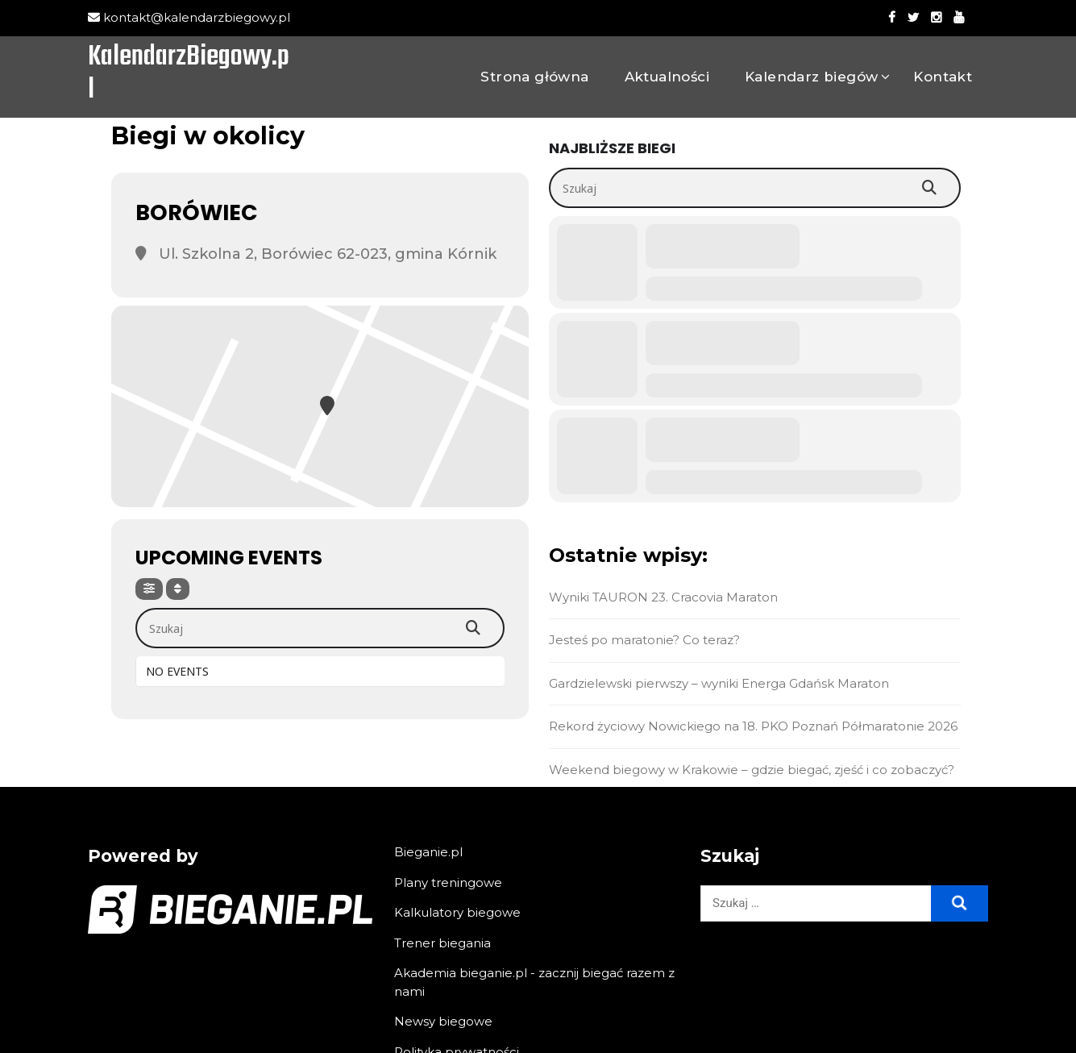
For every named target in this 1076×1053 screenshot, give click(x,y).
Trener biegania (442, 943)
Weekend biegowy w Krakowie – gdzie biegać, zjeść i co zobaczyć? (753, 769)
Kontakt (942, 77)
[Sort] (177, 589)
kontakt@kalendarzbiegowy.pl (189, 17)
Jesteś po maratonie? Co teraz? (646, 639)
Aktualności (667, 77)
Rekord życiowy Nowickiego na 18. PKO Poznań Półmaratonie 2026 (755, 726)
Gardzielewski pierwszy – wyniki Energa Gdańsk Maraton (720, 683)
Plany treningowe (448, 882)
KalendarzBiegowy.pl (188, 75)
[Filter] (149, 589)
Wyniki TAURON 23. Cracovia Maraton (665, 597)
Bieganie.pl (428, 851)
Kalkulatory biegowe (457, 912)
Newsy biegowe (443, 1021)
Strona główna (534, 77)
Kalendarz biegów (811, 77)
